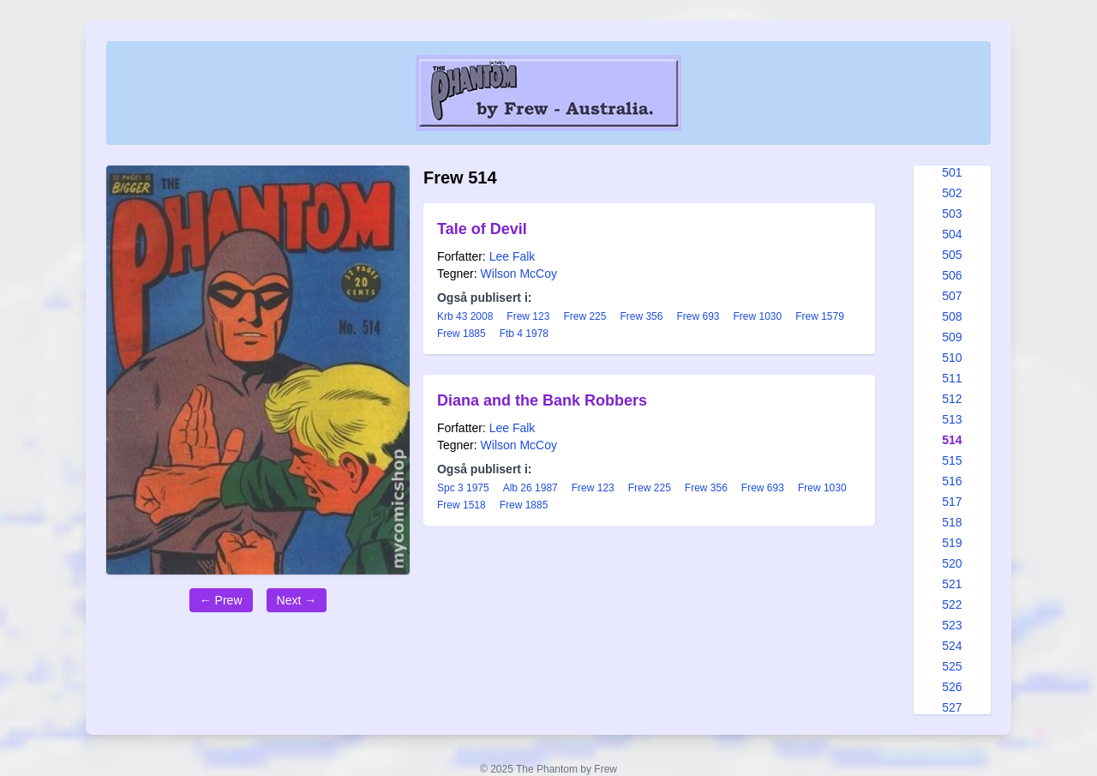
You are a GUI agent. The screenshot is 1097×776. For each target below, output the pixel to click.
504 (952, 234)
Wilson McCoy (519, 273)
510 (952, 357)
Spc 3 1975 (463, 488)
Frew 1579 (819, 316)
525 (952, 666)
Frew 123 (528, 316)
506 (952, 275)
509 (952, 337)
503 (952, 213)
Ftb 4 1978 (524, 334)
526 (952, 687)
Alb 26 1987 (530, 488)
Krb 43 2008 (465, 316)
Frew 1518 (461, 505)
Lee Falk (512, 256)
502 (952, 193)
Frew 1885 (461, 334)
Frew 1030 (757, 316)
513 (952, 419)
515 (952, 460)
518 (952, 522)
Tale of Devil (482, 229)
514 (952, 440)
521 (952, 584)
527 (952, 707)
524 (952, 646)
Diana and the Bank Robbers (542, 400)
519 (952, 543)
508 (952, 316)
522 (952, 604)
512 (952, 399)
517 (952, 501)
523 (952, 625)
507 (952, 296)
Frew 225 (584, 316)
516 (952, 481)
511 (952, 378)
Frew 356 (641, 316)
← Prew (221, 600)
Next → (297, 600)
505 (952, 255)
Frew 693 (697, 316)
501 (952, 172)
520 (952, 563)
